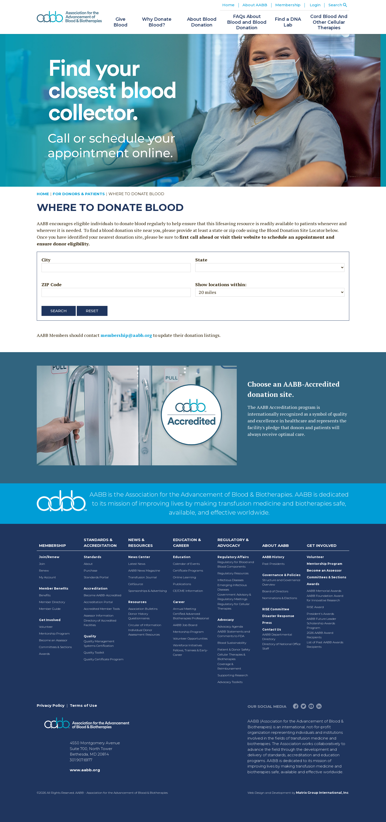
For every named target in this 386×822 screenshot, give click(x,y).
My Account (47, 577)
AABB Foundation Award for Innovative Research (325, 598)
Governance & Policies (281, 575)
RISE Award (315, 607)
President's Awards (320, 614)
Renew (44, 570)
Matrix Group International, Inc (322, 793)
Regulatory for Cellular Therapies (234, 606)
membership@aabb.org (126, 335)
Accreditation (96, 588)
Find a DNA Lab (288, 22)
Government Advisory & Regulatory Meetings (234, 597)
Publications (182, 584)
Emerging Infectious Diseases (232, 587)
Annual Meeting (184, 609)
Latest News (136, 564)
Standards (92, 557)
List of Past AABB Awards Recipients (325, 644)
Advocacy (226, 620)
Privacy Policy (50, 705)
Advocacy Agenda (230, 626)
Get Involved (49, 620)
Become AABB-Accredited (102, 595)
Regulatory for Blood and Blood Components (236, 564)
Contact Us (271, 629)
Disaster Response (278, 616)
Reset (92, 310)
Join (42, 564)
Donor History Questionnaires (139, 616)
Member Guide (49, 609)
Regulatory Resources (233, 573)
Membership (52, 545)
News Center (139, 557)
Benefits (44, 595)
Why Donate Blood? (157, 22)
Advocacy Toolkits (230, 682)
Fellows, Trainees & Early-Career (190, 652)
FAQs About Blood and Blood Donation (246, 22)
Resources (137, 602)
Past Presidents (273, 564)
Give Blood (121, 22)
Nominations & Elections (279, 598)
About (88, 564)
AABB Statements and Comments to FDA (234, 634)
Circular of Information (144, 625)
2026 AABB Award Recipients (320, 635)
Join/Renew (49, 557)
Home (228, 4)
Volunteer (46, 627)
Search (58, 310)
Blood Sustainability (232, 643)
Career (179, 602)
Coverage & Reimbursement (229, 666)
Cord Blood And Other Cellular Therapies (329, 22)
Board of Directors (275, 591)
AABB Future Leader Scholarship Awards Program (321, 623)
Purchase (90, 570)
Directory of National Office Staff (281, 646)
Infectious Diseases (231, 580)
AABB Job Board (185, 625)
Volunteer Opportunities (190, 638)
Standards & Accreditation (100, 542)
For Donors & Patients (79, 193)
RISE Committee (275, 609)
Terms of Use (83, 705)
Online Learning (184, 577)
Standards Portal (96, 577)
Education (181, 557)
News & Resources (140, 542)
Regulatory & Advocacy (233, 542)
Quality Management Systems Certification (99, 643)
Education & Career (187, 542)
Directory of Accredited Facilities (100, 623)
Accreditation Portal (98, 602)
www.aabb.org (85, 770)
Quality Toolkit (94, 652)
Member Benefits (53, 588)
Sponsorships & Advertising (147, 591)
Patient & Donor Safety (234, 649)
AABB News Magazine (144, 570)
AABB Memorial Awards (324, 591)
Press (267, 623)
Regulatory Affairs (233, 557)
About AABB (275, 545)
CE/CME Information (188, 591)
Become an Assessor (53, 640)
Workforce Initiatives (187, 645)
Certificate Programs (188, 570)
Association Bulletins (143, 609)
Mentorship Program (54, 633)
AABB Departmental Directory (277, 637)
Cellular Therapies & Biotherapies (231, 657)
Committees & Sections (55, 647)
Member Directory (52, 602)
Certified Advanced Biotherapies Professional (191, 616)
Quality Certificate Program (104, 659)
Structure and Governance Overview (281, 582)
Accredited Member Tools (102, 609)
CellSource (135, 584)
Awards (44, 654)
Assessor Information (99, 615)
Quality (90, 636)
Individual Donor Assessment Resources (144, 632)
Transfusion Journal (142, 577)
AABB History (273, 557)
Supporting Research (233, 675)
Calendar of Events (186, 564)
